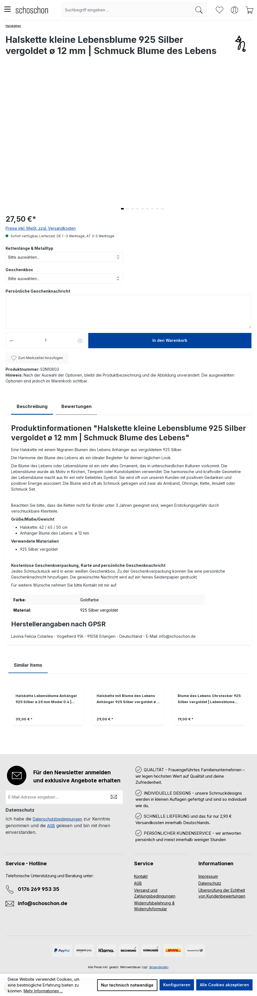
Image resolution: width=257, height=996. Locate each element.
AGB (51, 825)
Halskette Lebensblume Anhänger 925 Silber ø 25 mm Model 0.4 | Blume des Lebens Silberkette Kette (46, 699)
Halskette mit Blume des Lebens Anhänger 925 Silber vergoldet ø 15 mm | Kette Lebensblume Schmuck (128, 699)
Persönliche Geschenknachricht (38, 291)
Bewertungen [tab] (76, 406)
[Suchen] (199, 10)
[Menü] (7, 9)
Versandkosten (158, 967)
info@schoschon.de (42, 903)
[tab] (32, 406)
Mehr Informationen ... (43, 990)
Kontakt (141, 876)
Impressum (208, 876)
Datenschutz (209, 883)
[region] (128, 709)
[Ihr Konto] (234, 10)
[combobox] (127, 10)
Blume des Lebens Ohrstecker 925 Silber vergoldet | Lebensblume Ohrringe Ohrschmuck (209, 699)
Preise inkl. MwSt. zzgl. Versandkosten (41, 228)
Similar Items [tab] (28, 665)
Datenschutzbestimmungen (57, 819)
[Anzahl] (46, 340)
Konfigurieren (176, 984)
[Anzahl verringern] (11, 340)
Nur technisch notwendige (127, 985)
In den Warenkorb (169, 340)
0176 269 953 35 (38, 889)
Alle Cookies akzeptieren (224, 984)
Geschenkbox (19, 269)
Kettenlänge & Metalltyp (29, 248)
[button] (122, 208)
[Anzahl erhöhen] (80, 340)
